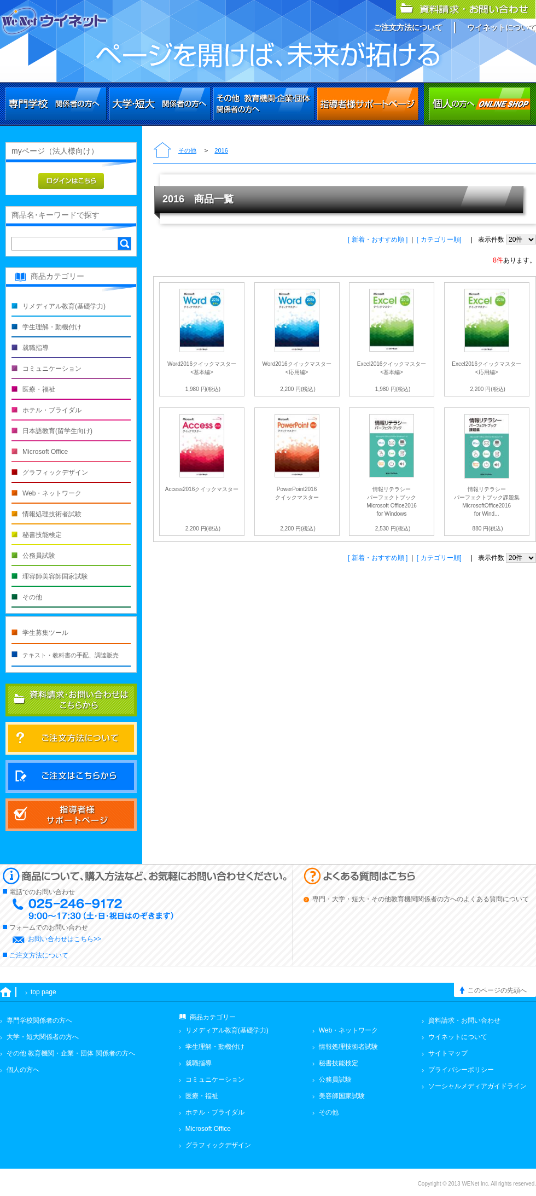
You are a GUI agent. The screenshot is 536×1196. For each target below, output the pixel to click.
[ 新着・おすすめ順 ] (377, 239)
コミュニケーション (51, 368)
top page (43, 992)
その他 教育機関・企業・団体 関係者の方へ (71, 1053)
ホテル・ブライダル (51, 410)
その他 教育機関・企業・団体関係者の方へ (263, 103)
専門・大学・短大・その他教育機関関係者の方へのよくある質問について (420, 899)
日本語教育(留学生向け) (57, 431)
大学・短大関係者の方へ (160, 103)
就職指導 (35, 348)
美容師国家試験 (342, 1096)
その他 (187, 150)
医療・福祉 (38, 389)
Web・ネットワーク (51, 493)
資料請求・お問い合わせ (464, 1020)
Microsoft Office (45, 452)
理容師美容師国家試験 (55, 576)
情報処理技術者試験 (51, 514)
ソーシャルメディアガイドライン (477, 1086)
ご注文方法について (408, 27)
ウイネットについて (501, 27)
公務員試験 (38, 555)
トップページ (162, 151)
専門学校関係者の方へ (56, 103)
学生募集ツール (45, 633)
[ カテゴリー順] (440, 239)
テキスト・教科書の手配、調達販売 (70, 655)
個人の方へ (480, 103)
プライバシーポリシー (461, 1070)
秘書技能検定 (42, 535)
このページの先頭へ (497, 990)
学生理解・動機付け (51, 327)
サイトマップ (448, 1053)
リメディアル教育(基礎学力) (64, 306)
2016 (221, 150)
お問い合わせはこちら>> (64, 939)
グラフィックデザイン (55, 472)
